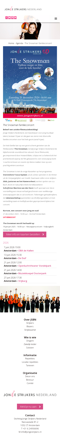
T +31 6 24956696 (30, 428)
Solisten (30, 347)
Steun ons (30, 376)
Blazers (30, 326)
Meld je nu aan (28, 406)
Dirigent (30, 340)
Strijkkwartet (30, 329)
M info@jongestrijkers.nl (30, 431)
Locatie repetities (30, 362)
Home (11, 43)
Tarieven (30, 365)
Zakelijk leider (30, 344)
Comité (30, 383)
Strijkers (30, 322)
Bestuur (30, 379)
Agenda (19, 43)
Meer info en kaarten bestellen (23, 234)
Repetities (30, 358)
